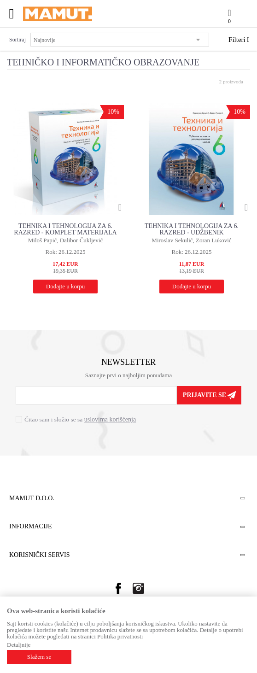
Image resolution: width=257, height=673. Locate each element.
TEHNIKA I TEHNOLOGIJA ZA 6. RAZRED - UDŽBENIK (192, 229)
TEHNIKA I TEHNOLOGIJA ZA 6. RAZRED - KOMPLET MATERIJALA (65, 229)
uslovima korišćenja (110, 419)
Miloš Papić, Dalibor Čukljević (65, 240)
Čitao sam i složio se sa (80, 419)
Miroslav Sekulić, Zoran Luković (191, 240)
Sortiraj (17, 39)
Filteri (239, 40)
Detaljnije (18, 644)
